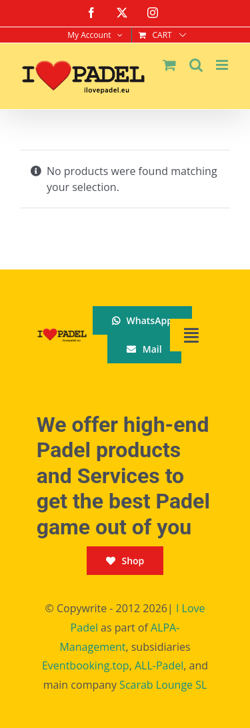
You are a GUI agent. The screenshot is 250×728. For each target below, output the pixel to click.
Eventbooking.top (85, 665)
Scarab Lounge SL (163, 684)
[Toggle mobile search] (196, 65)
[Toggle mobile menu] (223, 65)
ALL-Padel (159, 665)
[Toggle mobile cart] (169, 65)
